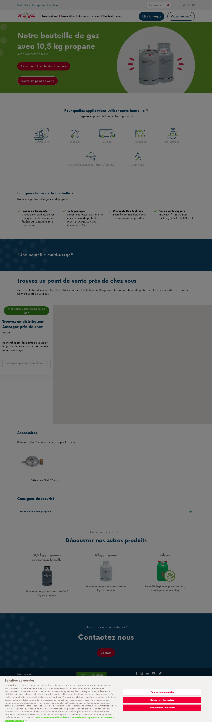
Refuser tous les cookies (162, 703)
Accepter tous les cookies (162, 710)
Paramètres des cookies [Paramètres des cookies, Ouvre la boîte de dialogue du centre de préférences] (162, 695)
